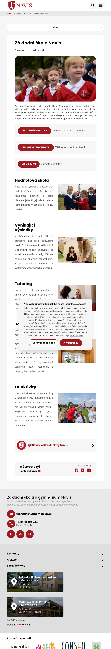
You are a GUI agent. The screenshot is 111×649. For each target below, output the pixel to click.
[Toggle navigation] (100, 5)
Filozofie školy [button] (16, 566)
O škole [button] (12, 560)
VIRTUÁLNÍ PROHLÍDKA (35, 131)
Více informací (76, 335)
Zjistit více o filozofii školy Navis (47, 445)
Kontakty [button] (13, 553)
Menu (55, 27)
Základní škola (21, 13)
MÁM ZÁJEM (29, 164)
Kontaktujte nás (28, 471)
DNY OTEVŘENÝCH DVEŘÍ (36, 147)
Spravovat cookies (44, 343)
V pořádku (70, 343)
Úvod (9, 13)
